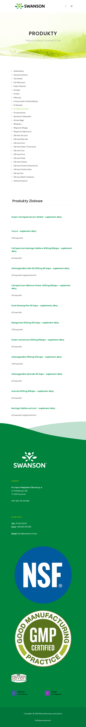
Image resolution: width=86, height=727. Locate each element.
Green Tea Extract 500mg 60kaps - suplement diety (37, 339)
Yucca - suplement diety (23, 231)
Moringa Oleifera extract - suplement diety (33, 408)
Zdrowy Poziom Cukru (23, 169)
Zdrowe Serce (19, 154)
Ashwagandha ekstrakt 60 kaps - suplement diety (36, 374)
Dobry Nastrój (20, 86)
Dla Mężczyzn (19, 82)
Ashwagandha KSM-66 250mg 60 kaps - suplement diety (40, 268)
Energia (17, 90)
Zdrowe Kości (19, 143)
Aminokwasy (19, 71)
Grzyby (16, 94)
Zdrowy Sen (18, 173)
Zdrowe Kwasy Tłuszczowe (25, 146)
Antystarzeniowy (21, 75)
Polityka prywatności (43, 720)
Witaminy (17, 124)
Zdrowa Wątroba (21, 139)
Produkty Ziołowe (21, 109)
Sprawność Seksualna (22, 116)
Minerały (17, 97)
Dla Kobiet (18, 78)
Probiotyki (18, 105)
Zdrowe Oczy (19, 150)
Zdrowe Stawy (19, 158)
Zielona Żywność (21, 181)
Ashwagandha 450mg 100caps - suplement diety (36, 356)
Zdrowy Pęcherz (20, 162)
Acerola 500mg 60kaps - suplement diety (32, 391)
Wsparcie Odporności (22, 131)
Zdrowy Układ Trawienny (24, 177)
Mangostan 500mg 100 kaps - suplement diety (35, 322)
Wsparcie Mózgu (21, 128)
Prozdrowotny (20, 113)
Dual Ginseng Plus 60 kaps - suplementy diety (34, 305)
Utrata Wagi (19, 120)
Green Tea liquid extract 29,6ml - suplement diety (36, 217)
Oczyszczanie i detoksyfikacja (26, 101)
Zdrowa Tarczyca (21, 135)
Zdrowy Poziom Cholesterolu (26, 165)
